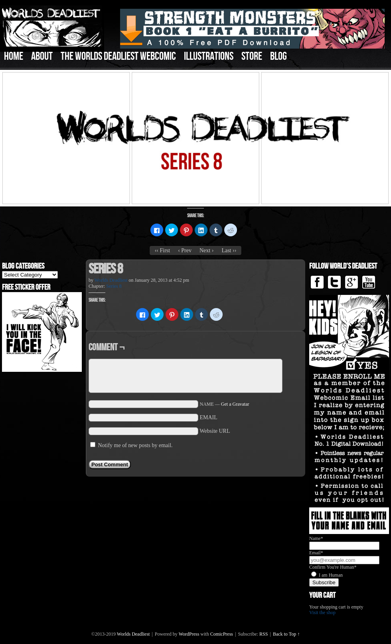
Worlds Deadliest (111, 280)
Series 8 (113, 286)
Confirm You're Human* (333, 567)
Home (13, 56)
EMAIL (208, 417)
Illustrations (208, 56)
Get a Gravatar (235, 404)
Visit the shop (322, 612)
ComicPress (221, 634)
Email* (316, 553)
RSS (263, 634)
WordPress (189, 634)
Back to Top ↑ (286, 634)
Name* (316, 538)
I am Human (331, 575)
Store (251, 56)
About (42, 56)
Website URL (214, 431)
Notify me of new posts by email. (135, 445)
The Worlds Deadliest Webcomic (118, 56)
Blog (278, 56)
